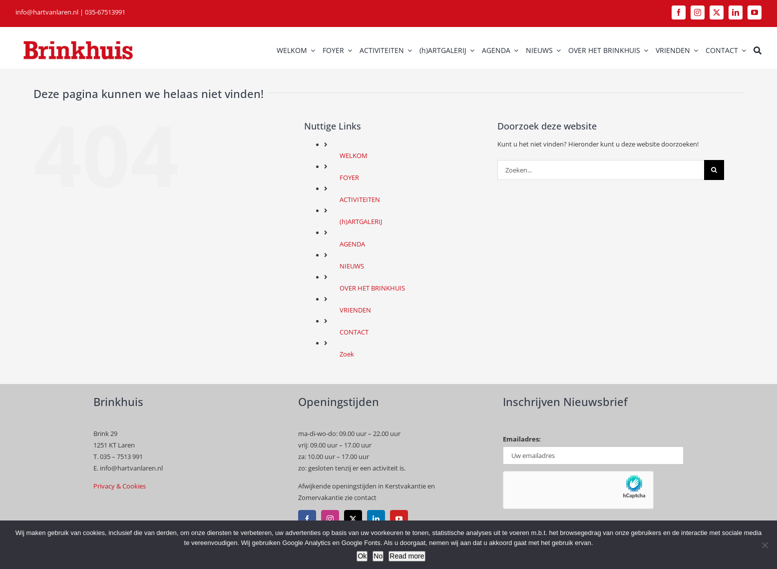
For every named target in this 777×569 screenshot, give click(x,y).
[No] (765, 545)
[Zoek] (758, 50)
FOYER (349, 177)
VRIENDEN (355, 310)
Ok (362, 556)
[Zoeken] (714, 170)
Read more (406, 556)
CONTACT (354, 332)
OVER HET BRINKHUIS (372, 288)
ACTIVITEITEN (360, 199)
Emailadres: (522, 439)
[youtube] (755, 13)
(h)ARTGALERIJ (361, 221)
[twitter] (717, 13)
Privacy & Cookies (119, 486)
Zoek (347, 354)
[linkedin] (736, 13)
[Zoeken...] (600, 170)
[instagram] (698, 13)
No (378, 556)
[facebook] (679, 13)
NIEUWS (352, 266)
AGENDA (352, 244)
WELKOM (354, 155)
